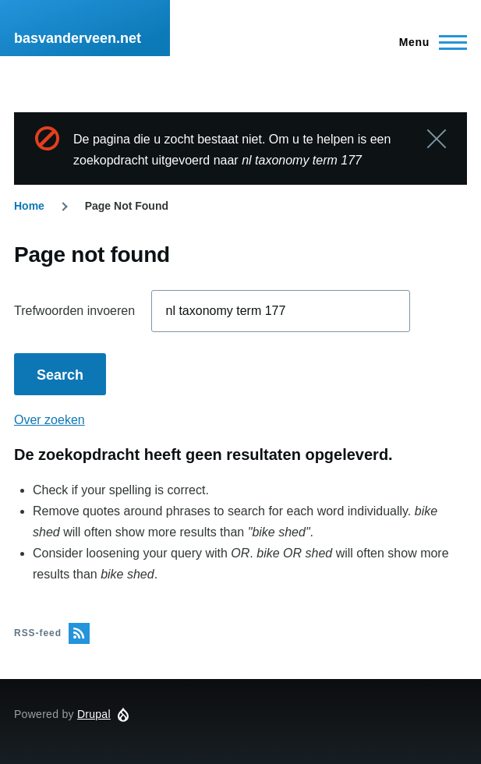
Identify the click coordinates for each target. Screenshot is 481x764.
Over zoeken (49, 419)
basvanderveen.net (77, 38)
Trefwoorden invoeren (74, 310)
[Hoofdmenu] (428, 42)
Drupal (94, 714)
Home (29, 206)
